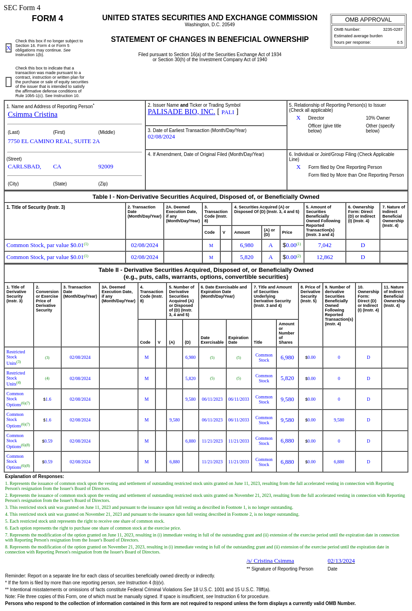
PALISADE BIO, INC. (181, 111)
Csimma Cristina (32, 114)
